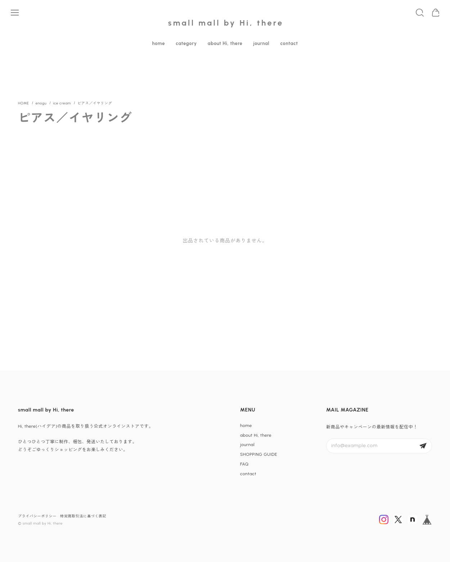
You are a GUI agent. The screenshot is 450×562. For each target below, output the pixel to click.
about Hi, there (225, 43)
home (158, 43)
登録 (423, 446)
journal (261, 43)
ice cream (62, 103)
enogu (41, 103)
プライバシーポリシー (37, 516)
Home (23, 103)
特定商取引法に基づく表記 (83, 516)
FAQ (244, 464)
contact (289, 43)
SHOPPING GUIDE (258, 454)
